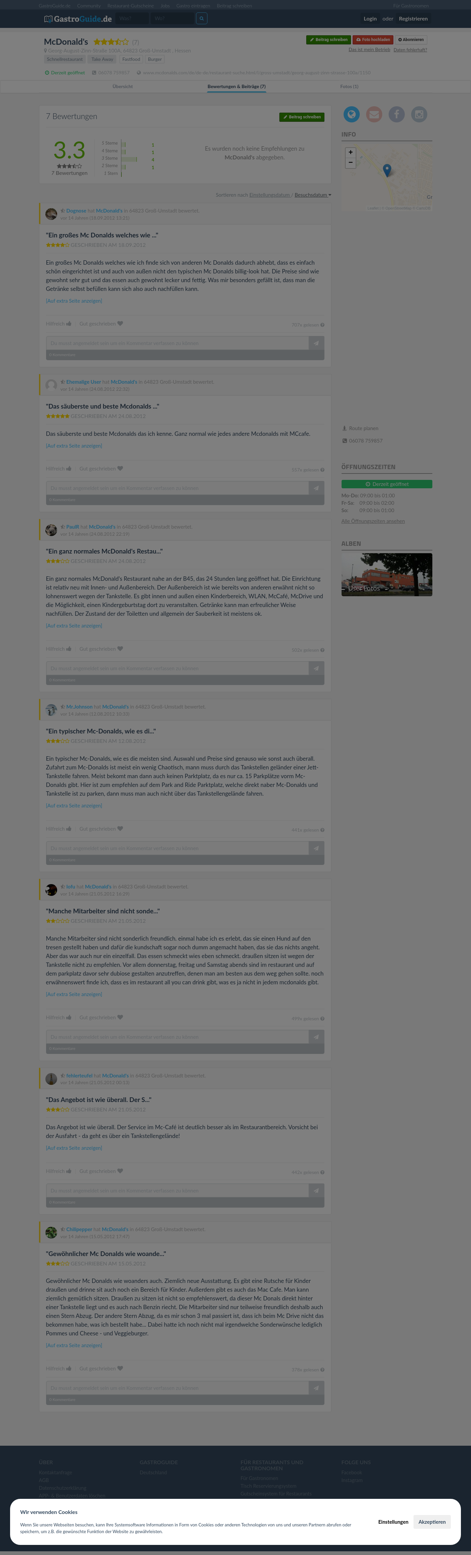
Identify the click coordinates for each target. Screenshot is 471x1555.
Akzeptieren (432, 1522)
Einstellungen (393, 1522)
